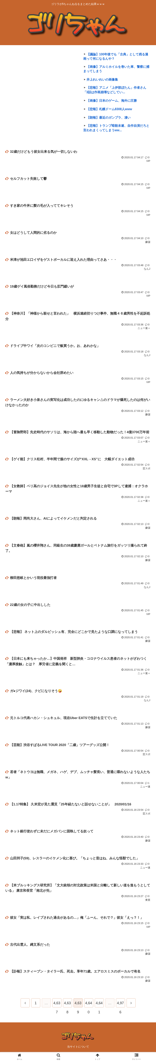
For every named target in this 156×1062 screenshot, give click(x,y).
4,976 (120, 1007)
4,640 (88, 1007)
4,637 (56, 1007)
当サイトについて (78, 1049)
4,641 (99, 1007)
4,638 (67, 1007)
